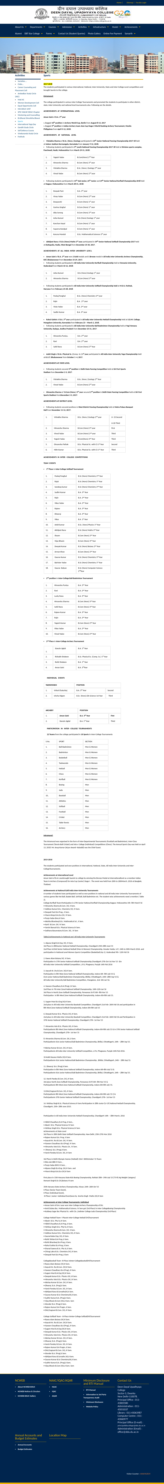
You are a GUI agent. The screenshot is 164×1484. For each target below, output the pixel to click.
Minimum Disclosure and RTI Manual (96, 1382)
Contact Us (124, 1380)
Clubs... (21, 84)
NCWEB (20, 1380)
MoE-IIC (21, 99)
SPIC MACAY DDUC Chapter (29, 112)
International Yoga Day (27, 124)
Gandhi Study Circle (26, 127)
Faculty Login (141, 2)
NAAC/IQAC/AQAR (61, 1380)
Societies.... (22, 81)
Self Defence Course (26, 130)
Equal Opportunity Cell (27, 106)
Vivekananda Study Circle (28, 133)
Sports (20, 121)
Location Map (58, 1435)
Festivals (21, 136)
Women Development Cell (28, 103)
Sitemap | (131, 2)
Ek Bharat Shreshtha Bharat (29, 118)
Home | (120, 2)
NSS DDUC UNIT (24, 109)
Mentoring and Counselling (29, 115)
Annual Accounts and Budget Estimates (28, 1436)
